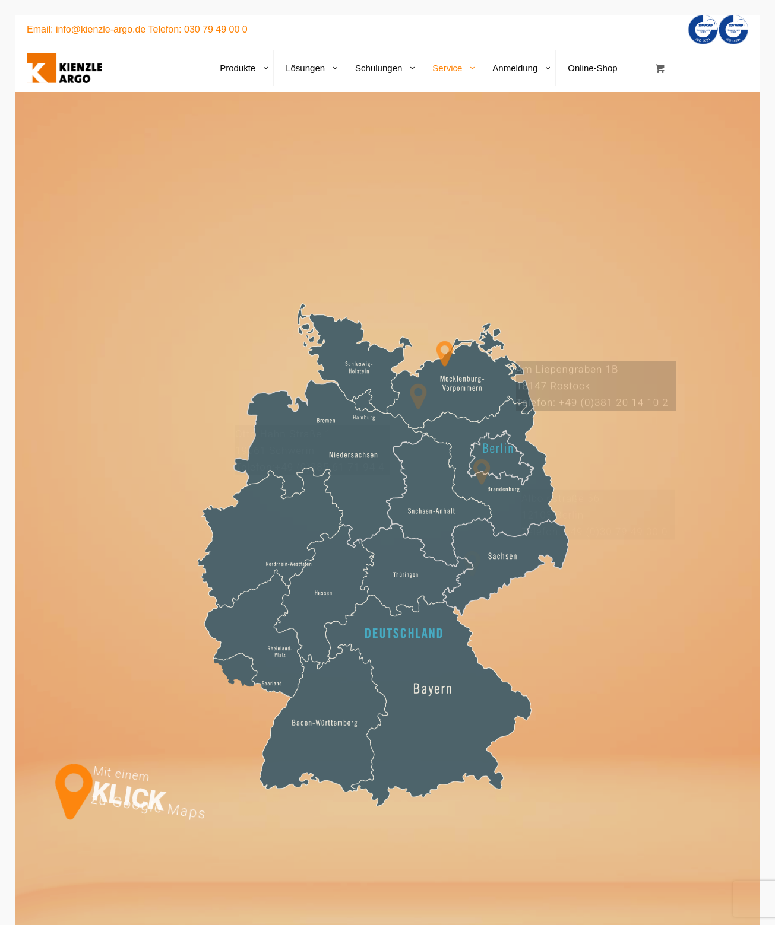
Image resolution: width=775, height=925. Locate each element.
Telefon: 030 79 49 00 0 (198, 29)
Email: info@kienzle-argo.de (86, 29)
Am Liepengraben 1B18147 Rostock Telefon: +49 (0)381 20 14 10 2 (592, 392)
